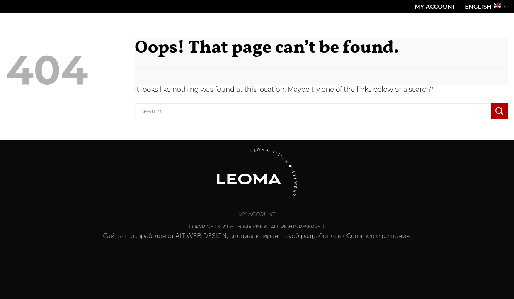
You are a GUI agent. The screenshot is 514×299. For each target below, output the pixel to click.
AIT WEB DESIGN (201, 236)
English (486, 7)
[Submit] (499, 111)
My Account (435, 6)
